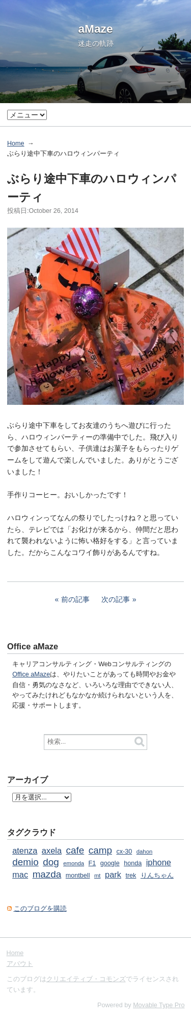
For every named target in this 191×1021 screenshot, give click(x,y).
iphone (158, 862)
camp (100, 850)
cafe (75, 850)
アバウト (20, 963)
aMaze (95, 28)
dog (51, 862)
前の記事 (75, 599)
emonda (73, 863)
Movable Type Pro (158, 1005)
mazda (47, 874)
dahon (145, 851)
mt (97, 875)
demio (25, 862)
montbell (78, 875)
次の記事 (115, 599)
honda (133, 863)
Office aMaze (31, 674)
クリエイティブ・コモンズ (86, 979)
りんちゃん (157, 875)
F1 (92, 863)
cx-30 (124, 851)
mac (20, 874)
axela (52, 850)
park (113, 874)
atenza (24, 850)
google (110, 863)
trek (130, 875)
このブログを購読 (40, 908)
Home (15, 143)
